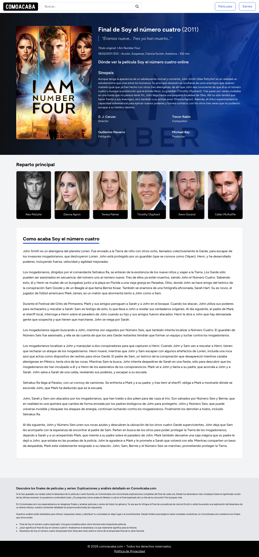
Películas (225, 6)
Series (247, 6)
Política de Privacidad (129, 551)
